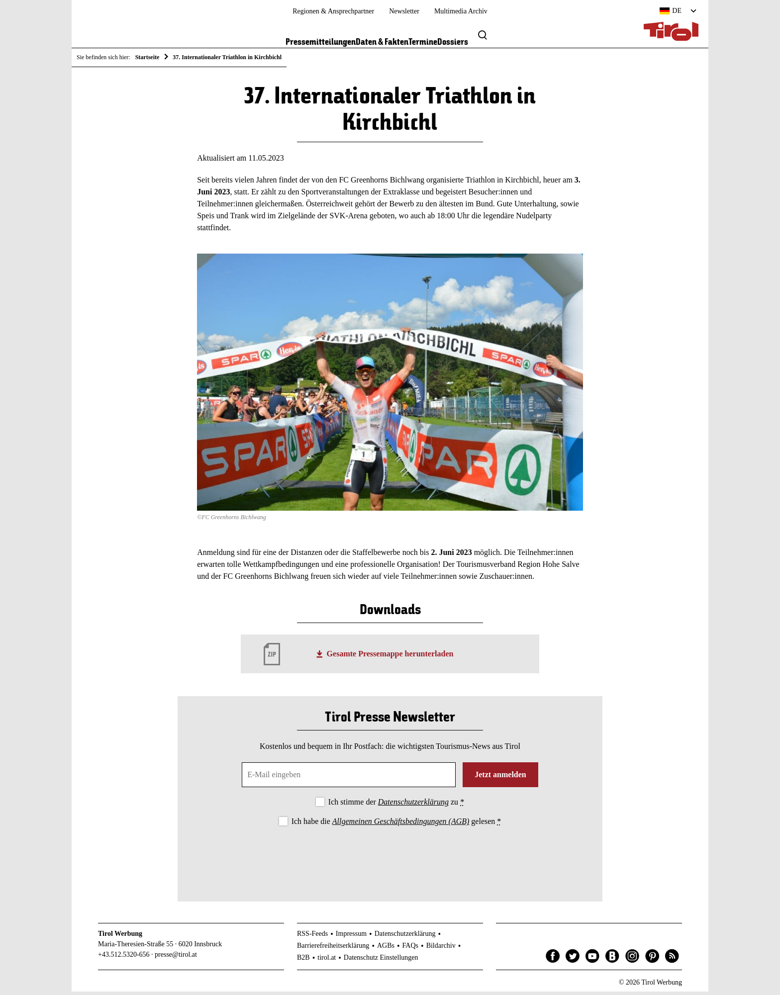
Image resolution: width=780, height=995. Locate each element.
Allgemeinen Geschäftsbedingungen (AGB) (400, 825)
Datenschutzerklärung (413, 805)
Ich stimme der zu (396, 805)
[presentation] (390, 859)
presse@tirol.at (176, 958)
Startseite (147, 57)
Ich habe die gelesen (396, 825)
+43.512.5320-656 (124, 958)
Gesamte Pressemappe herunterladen (390, 657)
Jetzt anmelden (500, 778)
